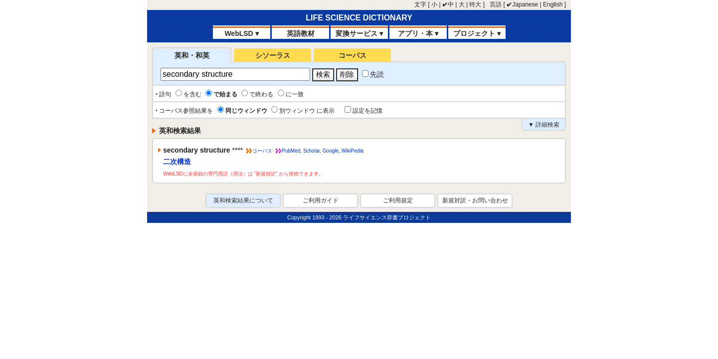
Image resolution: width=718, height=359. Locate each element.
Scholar (311, 151)
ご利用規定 (398, 200)
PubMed (291, 151)
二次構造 (177, 162)
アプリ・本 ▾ (418, 33)
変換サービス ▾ (359, 33)
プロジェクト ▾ (477, 33)
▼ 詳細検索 (543, 124)
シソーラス (272, 55)
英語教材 (301, 33)
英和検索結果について (243, 200)
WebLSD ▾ (241, 33)
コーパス (352, 55)
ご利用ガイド (321, 200)
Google (331, 151)
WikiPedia (352, 151)
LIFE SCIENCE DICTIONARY (359, 17)
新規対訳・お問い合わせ (475, 200)
